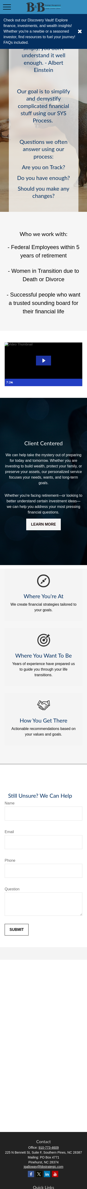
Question (12, 889)
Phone (10, 860)
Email (9, 832)
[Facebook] (31, 1174)
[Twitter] (39, 1174)
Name (10, 803)
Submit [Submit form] (17, 930)
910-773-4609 (49, 1147)
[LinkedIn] (47, 1174)
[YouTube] (55, 1174)
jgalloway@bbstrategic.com (43, 1167)
